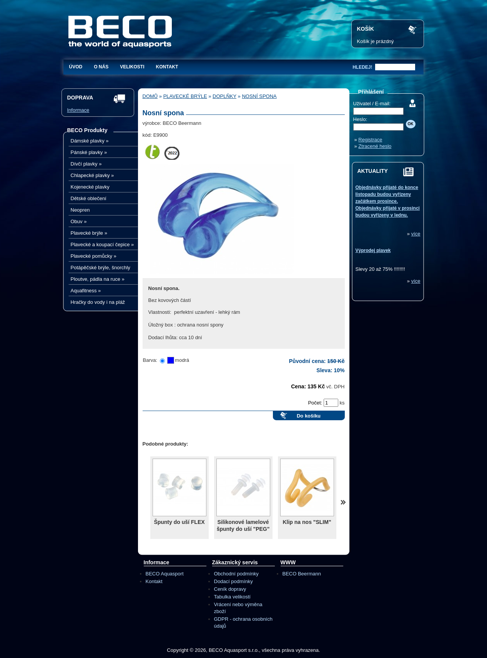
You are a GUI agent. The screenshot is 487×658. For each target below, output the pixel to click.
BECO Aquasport (165, 574)
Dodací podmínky (233, 581)
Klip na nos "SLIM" (307, 522)
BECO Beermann (302, 574)
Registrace (370, 140)
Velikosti (132, 67)
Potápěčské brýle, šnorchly (100, 267)
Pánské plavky (89, 152)
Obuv (79, 221)
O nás (101, 67)
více (416, 234)
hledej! (362, 67)
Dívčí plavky (86, 164)
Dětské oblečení (88, 198)
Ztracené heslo (374, 146)
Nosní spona (259, 96)
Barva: (150, 360)
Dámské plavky (90, 141)
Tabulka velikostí (232, 597)
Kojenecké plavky (90, 187)
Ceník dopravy (230, 589)
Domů (150, 96)
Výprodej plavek (373, 250)
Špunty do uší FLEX (179, 522)
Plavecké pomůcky (93, 256)
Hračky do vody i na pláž (98, 302)
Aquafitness (86, 290)
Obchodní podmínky (236, 574)
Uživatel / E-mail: (372, 103)
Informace (78, 110)
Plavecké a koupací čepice (102, 244)
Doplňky (224, 96)
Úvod (76, 67)
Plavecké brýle (89, 233)
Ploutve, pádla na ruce (98, 279)
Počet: (315, 403)
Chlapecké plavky (92, 175)
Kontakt (167, 67)
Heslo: (360, 119)
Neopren (80, 210)
